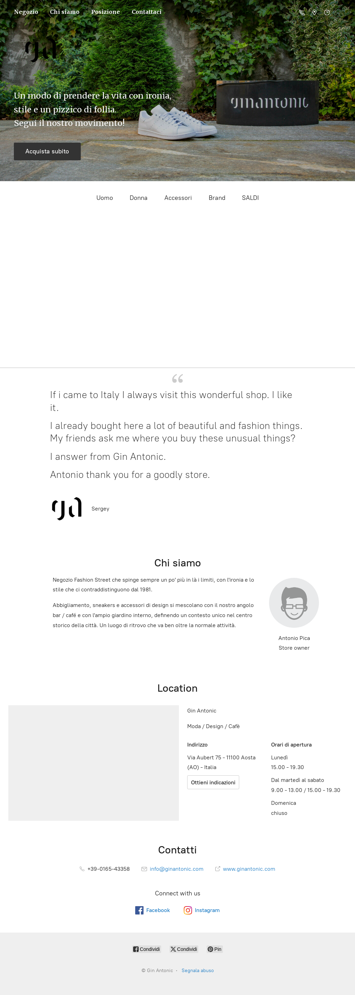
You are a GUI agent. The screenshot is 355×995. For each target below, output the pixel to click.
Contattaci (147, 11)
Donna (139, 198)
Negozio (26, 11)
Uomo (104, 198)
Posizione (105, 11)
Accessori (178, 198)
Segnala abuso (198, 970)
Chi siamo (64, 11)
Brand (217, 198)
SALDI (250, 198)
